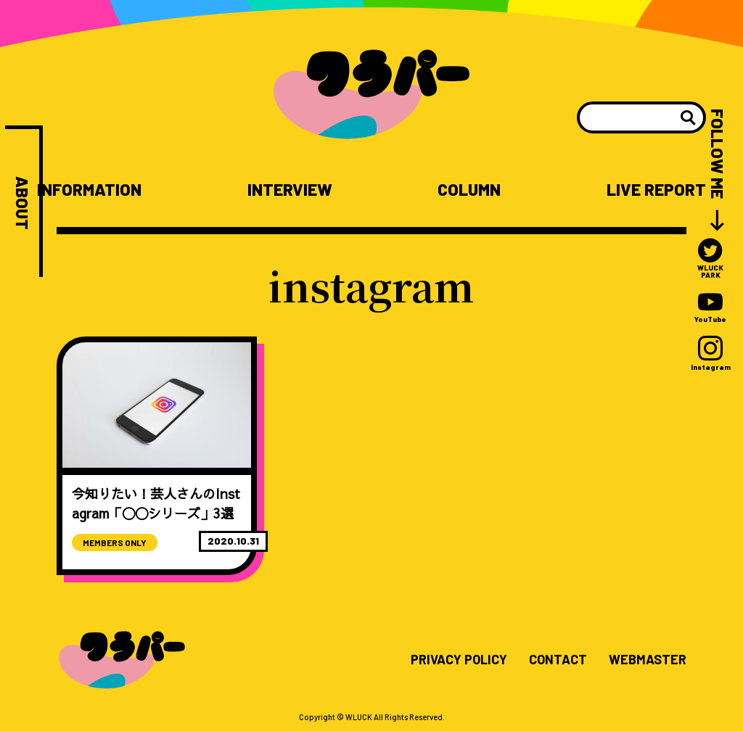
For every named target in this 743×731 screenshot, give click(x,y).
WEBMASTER (647, 660)
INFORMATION (89, 189)
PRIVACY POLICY (459, 660)
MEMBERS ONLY (115, 542)
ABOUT (22, 203)
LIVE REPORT (656, 189)
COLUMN (469, 189)
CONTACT (558, 660)
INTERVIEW (289, 189)
